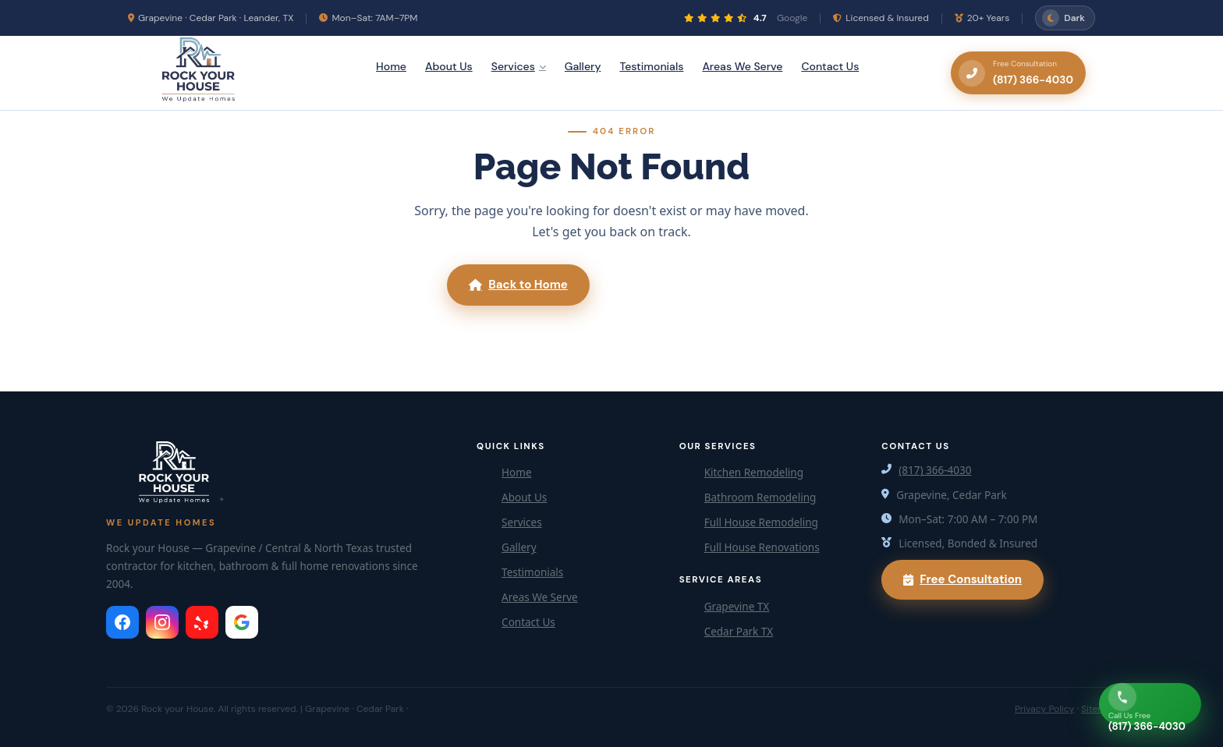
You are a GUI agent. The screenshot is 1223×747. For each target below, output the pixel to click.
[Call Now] (1150, 704)
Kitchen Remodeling (753, 473)
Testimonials (651, 66)
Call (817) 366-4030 (689, 284)
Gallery (583, 66)
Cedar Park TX (739, 632)
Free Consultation (962, 579)
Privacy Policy (1044, 709)
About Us (449, 66)
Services (518, 66)
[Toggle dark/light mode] (1065, 17)
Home (391, 66)
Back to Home (518, 284)
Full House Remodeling (761, 522)
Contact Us (830, 66)
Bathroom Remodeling (760, 497)
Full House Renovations (762, 547)
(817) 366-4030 (935, 470)
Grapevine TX (737, 607)
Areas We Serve (742, 66)
